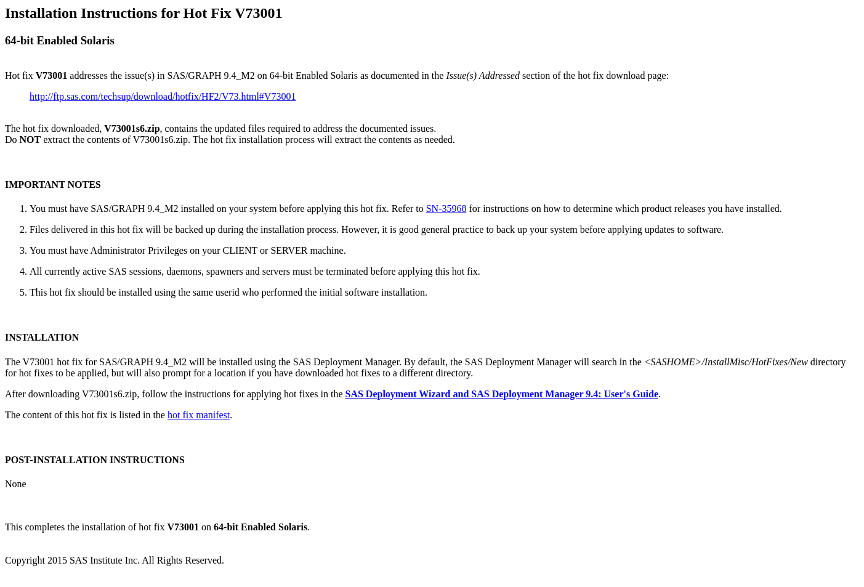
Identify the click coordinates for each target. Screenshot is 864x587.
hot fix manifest (199, 415)
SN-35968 (446, 208)
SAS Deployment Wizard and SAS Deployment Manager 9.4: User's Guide (501, 394)
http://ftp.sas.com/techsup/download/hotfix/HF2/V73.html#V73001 (163, 96)
